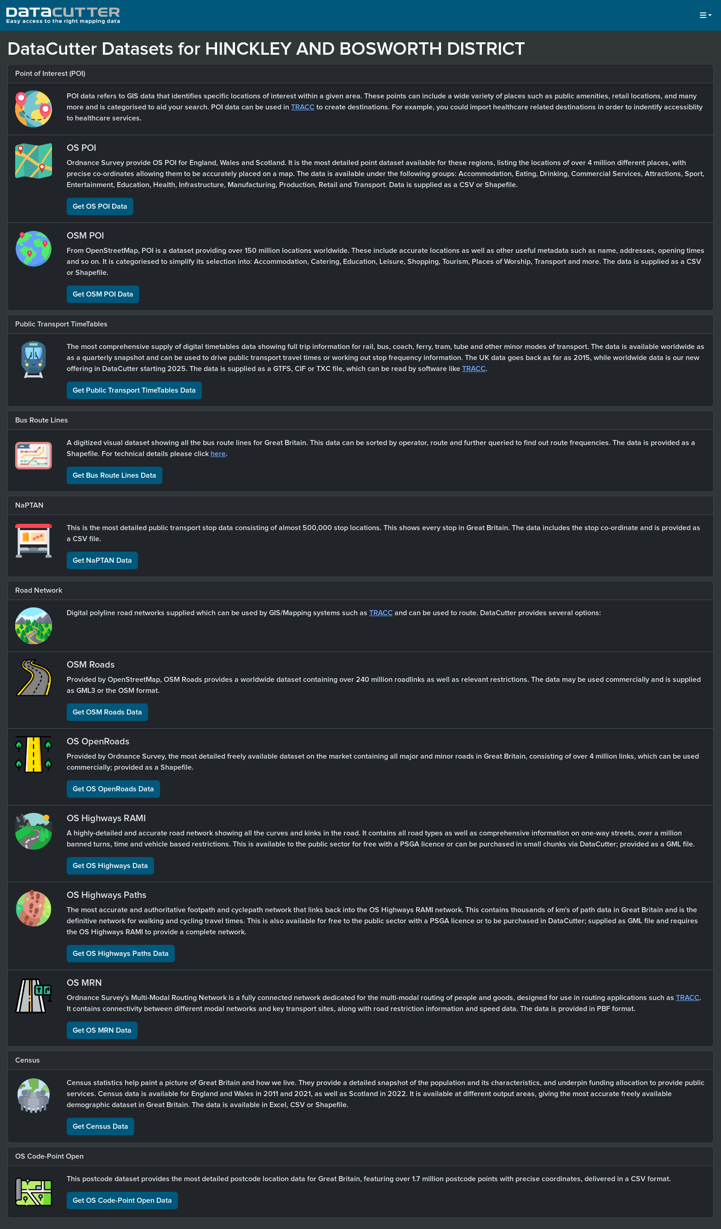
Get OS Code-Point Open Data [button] (122, 1200)
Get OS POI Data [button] (100, 206)
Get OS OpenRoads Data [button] (113, 789)
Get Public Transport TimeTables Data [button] (134, 390)
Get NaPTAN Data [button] (102, 560)
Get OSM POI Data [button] (103, 294)
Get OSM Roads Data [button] (107, 712)
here (218, 453)
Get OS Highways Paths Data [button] (121, 953)
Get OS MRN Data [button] (102, 1030)
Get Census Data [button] (100, 1126)
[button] (705, 15)
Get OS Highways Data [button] (110, 865)
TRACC (303, 107)
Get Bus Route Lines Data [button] (114, 475)
